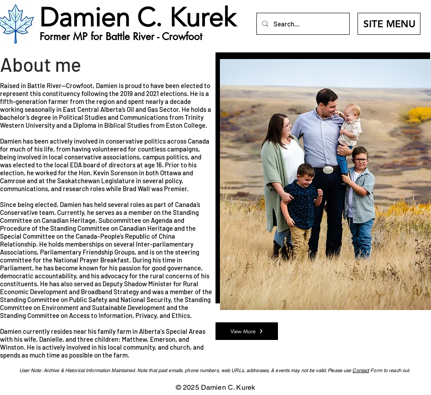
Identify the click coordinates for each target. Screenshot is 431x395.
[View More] (247, 331)
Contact (360, 370)
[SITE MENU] (389, 24)
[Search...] (302, 23)
